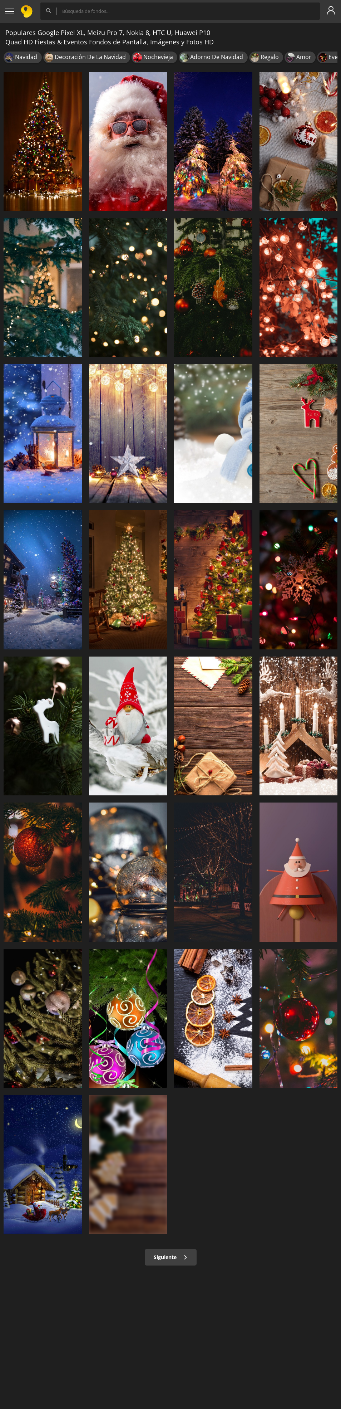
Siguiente (171, 1257)
